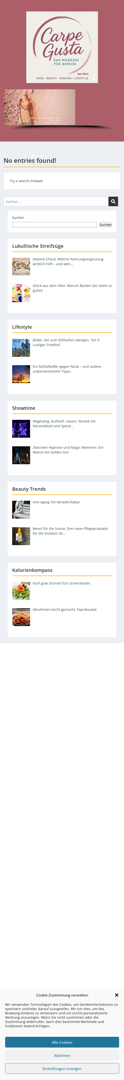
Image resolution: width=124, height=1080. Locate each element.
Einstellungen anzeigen (62, 1068)
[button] (116, 995)
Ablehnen (62, 1055)
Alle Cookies (62, 1042)
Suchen (18, 217)
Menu (9, 8)
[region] (62, 110)
